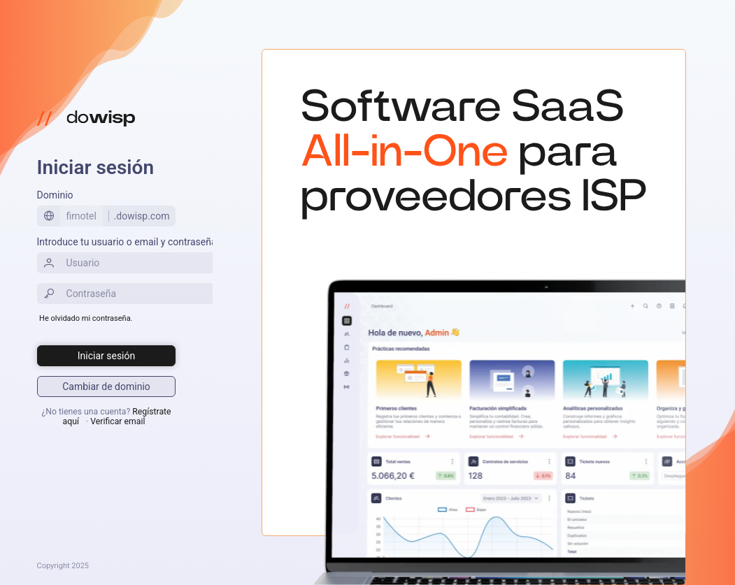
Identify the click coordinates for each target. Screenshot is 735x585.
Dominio (55, 195)
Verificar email (117, 421)
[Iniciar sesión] (106, 355)
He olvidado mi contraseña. (85, 318)
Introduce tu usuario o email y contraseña (127, 241)
